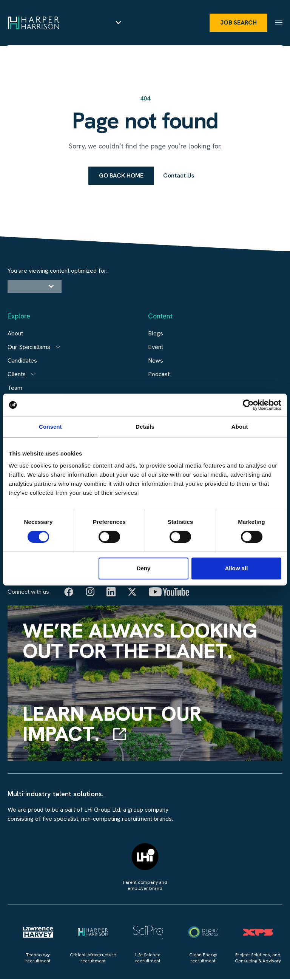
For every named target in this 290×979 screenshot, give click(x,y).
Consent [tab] (50, 426)
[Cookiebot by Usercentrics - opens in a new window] (248, 405)
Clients (17, 374)
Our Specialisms (29, 347)
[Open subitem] (58, 347)
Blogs (155, 333)
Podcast (159, 374)
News (155, 360)
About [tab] (239, 426)
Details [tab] (145, 426)
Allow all (236, 568)
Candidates (22, 360)
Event (155, 347)
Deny (144, 568)
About (15, 333)
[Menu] (278, 22)
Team (15, 388)
